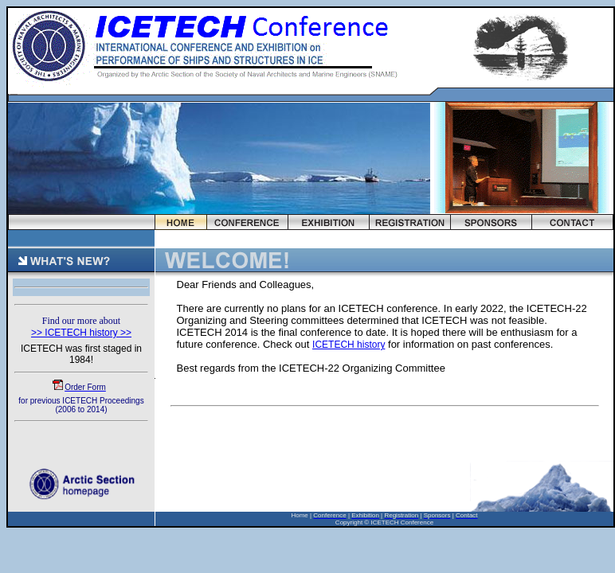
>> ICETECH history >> (81, 332)
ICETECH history (348, 344)
